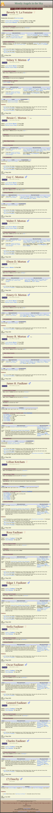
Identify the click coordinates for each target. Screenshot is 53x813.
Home (11, 8)
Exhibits (34, 8)
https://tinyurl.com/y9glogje (9, 107)
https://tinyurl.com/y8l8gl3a (9, 110)
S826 (5, 793)
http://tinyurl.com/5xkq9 (20, 793)
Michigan (23, 272)
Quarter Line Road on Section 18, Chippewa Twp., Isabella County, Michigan (13, 92)
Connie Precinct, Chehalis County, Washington (20, 430)
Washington (27, 27)
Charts (39, 8)
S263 (5, 453)
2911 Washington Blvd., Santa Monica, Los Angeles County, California (14, 37)
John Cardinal (38, 811)
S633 (5, 49)
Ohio (24, 72)
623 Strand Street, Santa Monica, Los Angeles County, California (15, 35)
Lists (28, 8)
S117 (5, 109)
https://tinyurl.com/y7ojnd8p (9, 52)
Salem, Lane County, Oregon (20, 44)
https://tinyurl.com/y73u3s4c (9, 50)
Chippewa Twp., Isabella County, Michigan (12, 197)
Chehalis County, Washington (13, 443)
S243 (5, 106)
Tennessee (26, 391)
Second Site (25, 811)
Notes (17, 8)
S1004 (5, 51)
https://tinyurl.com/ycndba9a (37, 453)
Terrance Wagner (27, 808)
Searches (23, 8)
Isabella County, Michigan (13, 100)
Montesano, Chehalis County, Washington (18, 426)
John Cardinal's (20, 811)
